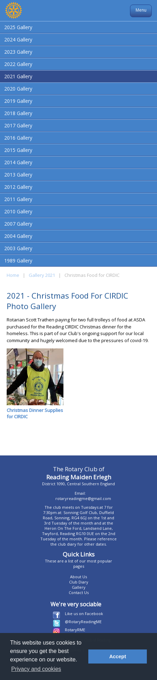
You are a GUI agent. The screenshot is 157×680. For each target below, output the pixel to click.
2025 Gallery (18, 27)
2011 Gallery (18, 199)
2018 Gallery (18, 113)
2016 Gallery (18, 137)
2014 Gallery (18, 162)
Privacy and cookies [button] (36, 669)
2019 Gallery (18, 101)
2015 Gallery (18, 150)
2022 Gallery (18, 64)
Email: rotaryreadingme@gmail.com (83, 496)
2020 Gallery (18, 88)
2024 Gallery (18, 39)
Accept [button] (117, 656)
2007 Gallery (18, 223)
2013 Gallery (18, 174)
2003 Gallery (18, 248)
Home (13, 275)
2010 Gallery (18, 211)
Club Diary (78, 582)
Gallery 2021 (42, 275)
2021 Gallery (18, 76)
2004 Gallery (18, 236)
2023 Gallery (18, 51)
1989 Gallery (18, 260)
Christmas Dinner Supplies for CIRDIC (35, 384)
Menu (141, 10)
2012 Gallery (18, 187)
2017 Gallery (18, 125)
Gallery (79, 587)
